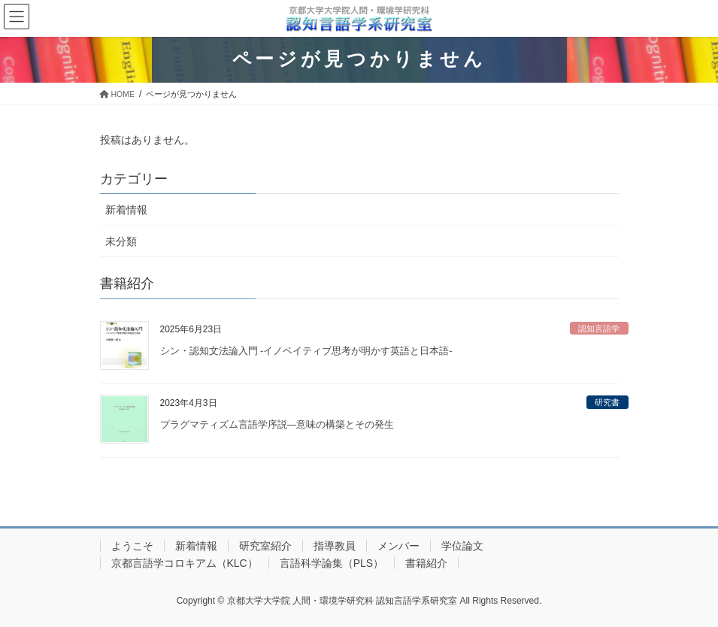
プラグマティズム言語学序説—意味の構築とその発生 (277, 425)
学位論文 (462, 546)
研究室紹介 (265, 546)
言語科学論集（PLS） (331, 563)
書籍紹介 (426, 563)
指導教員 (335, 546)
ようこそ (132, 546)
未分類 (121, 241)
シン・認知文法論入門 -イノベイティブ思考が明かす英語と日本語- (306, 351)
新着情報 (126, 210)
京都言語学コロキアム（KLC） (184, 563)
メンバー (398, 546)
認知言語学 (599, 328)
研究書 (607, 402)
